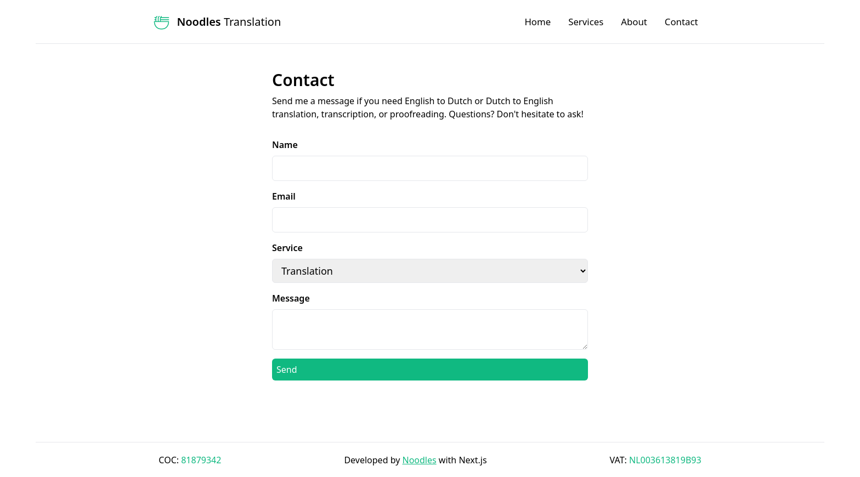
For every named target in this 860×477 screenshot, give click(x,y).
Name (285, 145)
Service (287, 248)
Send (286, 370)
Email (284, 196)
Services (585, 21)
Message (291, 298)
